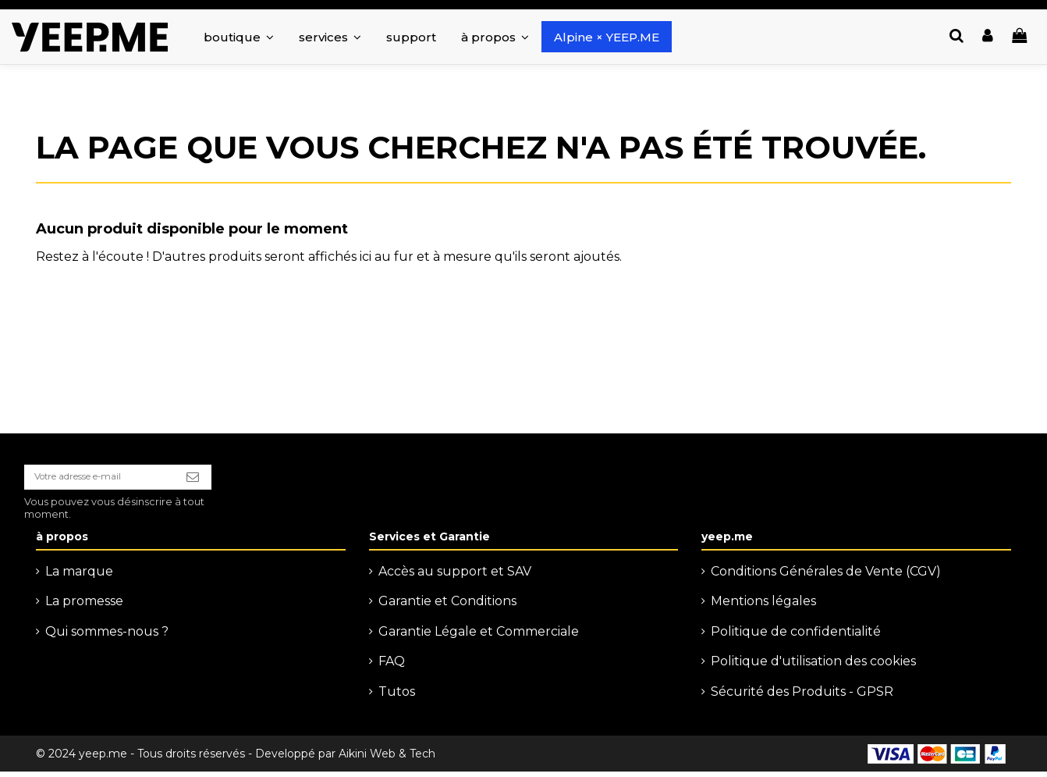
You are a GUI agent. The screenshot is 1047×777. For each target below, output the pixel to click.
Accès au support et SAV (454, 576)
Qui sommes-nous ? (107, 636)
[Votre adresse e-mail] (114, 480)
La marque (79, 576)
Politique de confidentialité (796, 636)
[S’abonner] (222, 480)
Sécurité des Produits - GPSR (802, 697)
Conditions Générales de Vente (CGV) (826, 576)
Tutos (396, 697)
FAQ (391, 667)
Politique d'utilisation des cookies (813, 667)
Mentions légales (763, 607)
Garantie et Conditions (447, 607)
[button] (330, 36)
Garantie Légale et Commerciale (478, 636)
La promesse (84, 607)
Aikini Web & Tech (387, 759)
